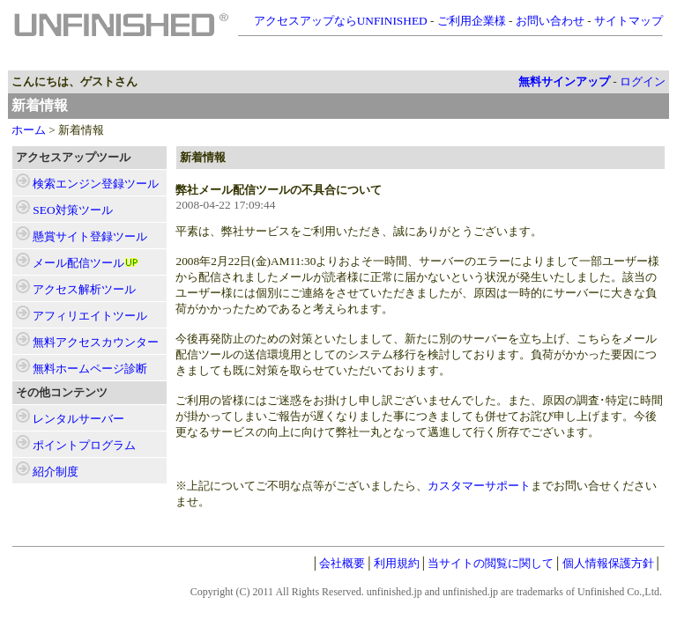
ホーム (28, 129)
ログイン (643, 81)
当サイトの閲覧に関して (491, 563)
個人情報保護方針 (608, 563)
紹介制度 (55, 471)
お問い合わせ (550, 20)
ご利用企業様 (471, 20)
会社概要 (342, 563)
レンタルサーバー (78, 418)
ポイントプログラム (84, 445)
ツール (96, 183)
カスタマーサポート (479, 485)
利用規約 (397, 563)
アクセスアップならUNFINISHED (341, 20)
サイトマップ (628, 20)
